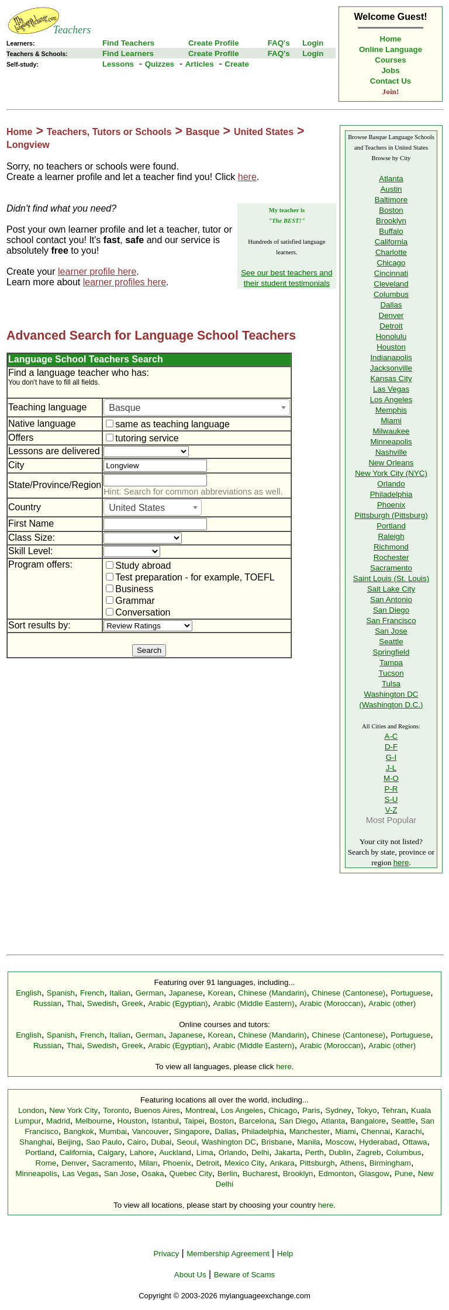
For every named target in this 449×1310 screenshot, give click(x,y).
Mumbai (113, 1131)
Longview (28, 145)
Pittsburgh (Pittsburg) (390, 515)
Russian (47, 1003)
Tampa (391, 662)
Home (391, 38)
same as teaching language (168, 424)
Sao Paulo (104, 1142)
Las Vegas (391, 389)
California (391, 241)
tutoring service (142, 438)
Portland (391, 525)
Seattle (391, 641)
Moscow (339, 1142)
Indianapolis (391, 357)
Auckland (175, 1152)
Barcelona (256, 1121)
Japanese (186, 992)
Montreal (200, 1110)
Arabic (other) (392, 1003)
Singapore (192, 1131)
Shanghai (35, 1142)
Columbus (391, 294)
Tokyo (367, 1110)
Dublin (340, 1152)
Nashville (391, 452)
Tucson (390, 673)
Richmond (391, 546)
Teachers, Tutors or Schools (109, 132)
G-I (391, 757)
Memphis (391, 410)
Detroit (390, 326)
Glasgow (374, 1173)
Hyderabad (378, 1142)
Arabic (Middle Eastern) (253, 1003)
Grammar (130, 601)
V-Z (391, 810)
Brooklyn (391, 220)
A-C (391, 736)
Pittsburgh (317, 1163)
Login (312, 43)
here (247, 177)
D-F (391, 746)
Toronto (116, 1110)
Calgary (111, 1152)
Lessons (118, 64)
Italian (119, 992)
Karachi (408, 1131)
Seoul (186, 1142)
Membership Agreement (228, 1253)
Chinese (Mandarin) (272, 992)
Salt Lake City (391, 589)
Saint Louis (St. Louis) (391, 578)
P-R (391, 788)
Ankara (282, 1163)
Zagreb (368, 1152)
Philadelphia (391, 494)
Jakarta (287, 1152)
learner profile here (97, 271)
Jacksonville (391, 368)
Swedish (101, 1003)
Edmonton (336, 1173)
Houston (391, 347)
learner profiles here (124, 282)
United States (263, 132)
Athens (352, 1163)
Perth (314, 1152)
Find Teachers (128, 43)
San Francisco (391, 620)
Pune (404, 1173)
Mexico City (244, 1163)
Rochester (391, 557)
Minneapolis (391, 441)
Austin (391, 189)
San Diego (391, 610)
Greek (132, 1003)
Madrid (58, 1121)
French (92, 992)
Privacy (166, 1253)
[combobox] (196, 407)
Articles (199, 64)
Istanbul (165, 1121)
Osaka (152, 1173)
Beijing (69, 1142)
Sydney (338, 1110)
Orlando (391, 483)
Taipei (194, 1121)
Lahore (142, 1152)
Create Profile (213, 43)
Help (285, 1253)
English (29, 992)
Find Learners (128, 53)
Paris (311, 1110)
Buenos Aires (157, 1110)
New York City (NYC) (391, 473)
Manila (308, 1142)
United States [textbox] (137, 508)
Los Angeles (391, 399)
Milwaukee (391, 431)
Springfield (391, 652)
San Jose (391, 631)
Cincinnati (391, 273)
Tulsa (391, 683)
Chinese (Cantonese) (348, 992)
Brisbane (276, 1142)
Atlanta (391, 178)
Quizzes (159, 64)
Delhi (260, 1152)
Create (236, 64)
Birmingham (390, 1163)
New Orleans (390, 462)
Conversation (138, 612)
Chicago (391, 262)
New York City (73, 1110)
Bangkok (79, 1131)
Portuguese (410, 992)
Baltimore (391, 199)
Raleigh (391, 536)
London (31, 1110)
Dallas (391, 304)
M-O (391, 778)
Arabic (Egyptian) (178, 1003)
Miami (391, 420)
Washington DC (229, 1142)
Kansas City (391, 378)
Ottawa (414, 1142)
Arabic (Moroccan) (332, 1003)
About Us (190, 1274)
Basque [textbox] (124, 408)
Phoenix (391, 504)
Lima (204, 1152)
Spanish (61, 992)
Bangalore (368, 1121)
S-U (391, 799)
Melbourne (93, 1121)
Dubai (161, 1142)
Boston (391, 210)
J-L (391, 767)
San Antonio (391, 599)
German (150, 992)
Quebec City (191, 1173)
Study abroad (138, 566)
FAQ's (279, 43)
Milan (148, 1163)
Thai (74, 1003)
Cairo (136, 1142)
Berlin (227, 1173)
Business (129, 589)
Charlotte (391, 252)
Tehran (394, 1110)
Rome (46, 1163)
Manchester (309, 1131)
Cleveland (391, 283)
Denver (391, 315)
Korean (220, 992)
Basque (203, 132)
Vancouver (150, 1131)
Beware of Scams (244, 1274)
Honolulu (391, 336)
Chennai (376, 1131)
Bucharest (260, 1173)
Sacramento (391, 568)
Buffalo (391, 231)
